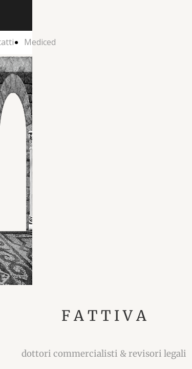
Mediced (40, 42)
